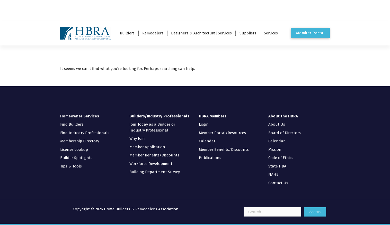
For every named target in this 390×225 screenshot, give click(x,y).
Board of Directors (284, 128)
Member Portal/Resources (222, 128)
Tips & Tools (71, 161)
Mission (274, 145)
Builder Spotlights (76, 153)
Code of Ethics (280, 153)
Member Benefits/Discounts (154, 150)
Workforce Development (150, 159)
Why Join (137, 134)
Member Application (147, 142)
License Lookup (74, 145)
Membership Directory (79, 136)
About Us (276, 120)
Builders (127, 33)
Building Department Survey (154, 167)
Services (271, 33)
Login (204, 120)
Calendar (207, 136)
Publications (210, 153)
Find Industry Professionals (84, 128)
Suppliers (248, 33)
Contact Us (278, 178)
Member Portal (310, 33)
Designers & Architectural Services (201, 33)
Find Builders (71, 120)
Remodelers (152, 33)
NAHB (273, 170)
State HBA (277, 161)
